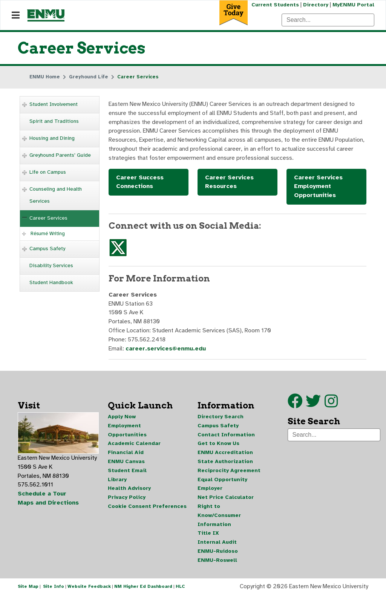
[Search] (328, 20)
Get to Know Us (218, 445)
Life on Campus (47, 172)
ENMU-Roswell (217, 563)
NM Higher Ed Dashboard (143, 589)
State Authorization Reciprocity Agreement (229, 468)
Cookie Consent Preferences (147, 509)
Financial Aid (126, 454)
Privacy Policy (127, 500)
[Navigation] (16, 15)
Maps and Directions (49, 505)
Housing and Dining (52, 138)
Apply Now (122, 418)
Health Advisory (129, 491)
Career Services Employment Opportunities (318, 187)
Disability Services (51, 265)
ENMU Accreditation (225, 454)
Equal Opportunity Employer (222, 486)
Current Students (274, 5)
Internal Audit (217, 545)
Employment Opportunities (127, 432)
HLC (180, 589)
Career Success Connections (140, 182)
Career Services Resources (229, 182)
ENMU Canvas (126, 463)
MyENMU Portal (353, 5)
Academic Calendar (134, 445)
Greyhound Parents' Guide (60, 155)
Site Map (28, 589)
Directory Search (221, 418)
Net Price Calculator (226, 500)
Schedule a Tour (42, 496)
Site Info (53, 589)
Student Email (127, 473)
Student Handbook (51, 282)
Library (117, 482)
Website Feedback (89, 589)
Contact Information (226, 436)
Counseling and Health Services (55, 195)
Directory (315, 5)
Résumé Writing (48, 234)
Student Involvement (53, 104)
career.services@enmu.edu (166, 350)
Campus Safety (47, 248)
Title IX (208, 536)
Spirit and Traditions (54, 121)
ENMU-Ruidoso (218, 554)
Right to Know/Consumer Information (219, 518)
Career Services (48, 218)
